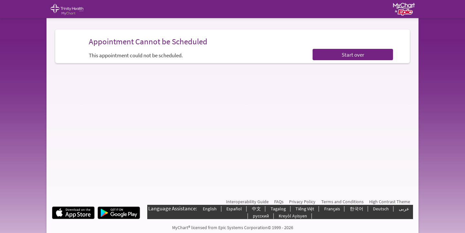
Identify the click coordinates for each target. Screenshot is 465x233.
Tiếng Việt (304, 209)
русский (261, 216)
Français (332, 209)
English (210, 209)
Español (234, 209)
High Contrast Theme (389, 202)
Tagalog (278, 209)
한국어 (356, 209)
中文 (256, 209)
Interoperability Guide (247, 202)
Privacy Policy (302, 202)
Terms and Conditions (342, 202)
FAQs (279, 202)
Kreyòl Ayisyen (293, 216)
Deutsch (381, 209)
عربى (404, 209)
